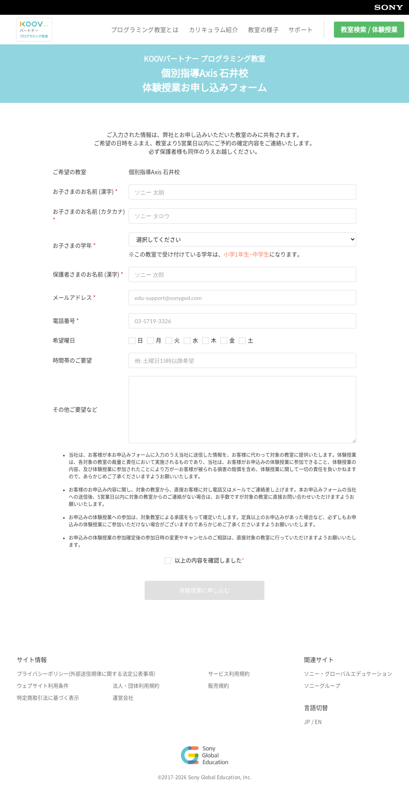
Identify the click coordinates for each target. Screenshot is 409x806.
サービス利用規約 (229, 673)
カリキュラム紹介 (213, 30)
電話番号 (64, 321)
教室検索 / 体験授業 (369, 29)
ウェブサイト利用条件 (43, 685)
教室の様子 (263, 30)
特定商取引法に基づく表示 (48, 697)
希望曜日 (64, 340)
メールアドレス (72, 297)
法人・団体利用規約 (136, 685)
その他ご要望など (75, 409)
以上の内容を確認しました (209, 560)
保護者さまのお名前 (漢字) (86, 274)
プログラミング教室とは (145, 30)
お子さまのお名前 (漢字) (83, 191)
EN (318, 721)
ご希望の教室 (69, 172)
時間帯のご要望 (72, 360)
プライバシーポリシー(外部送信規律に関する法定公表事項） (88, 673)
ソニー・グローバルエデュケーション (348, 673)
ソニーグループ (322, 685)
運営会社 (123, 697)
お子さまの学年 (72, 245)
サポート (300, 30)
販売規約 (218, 685)
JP (307, 721)
